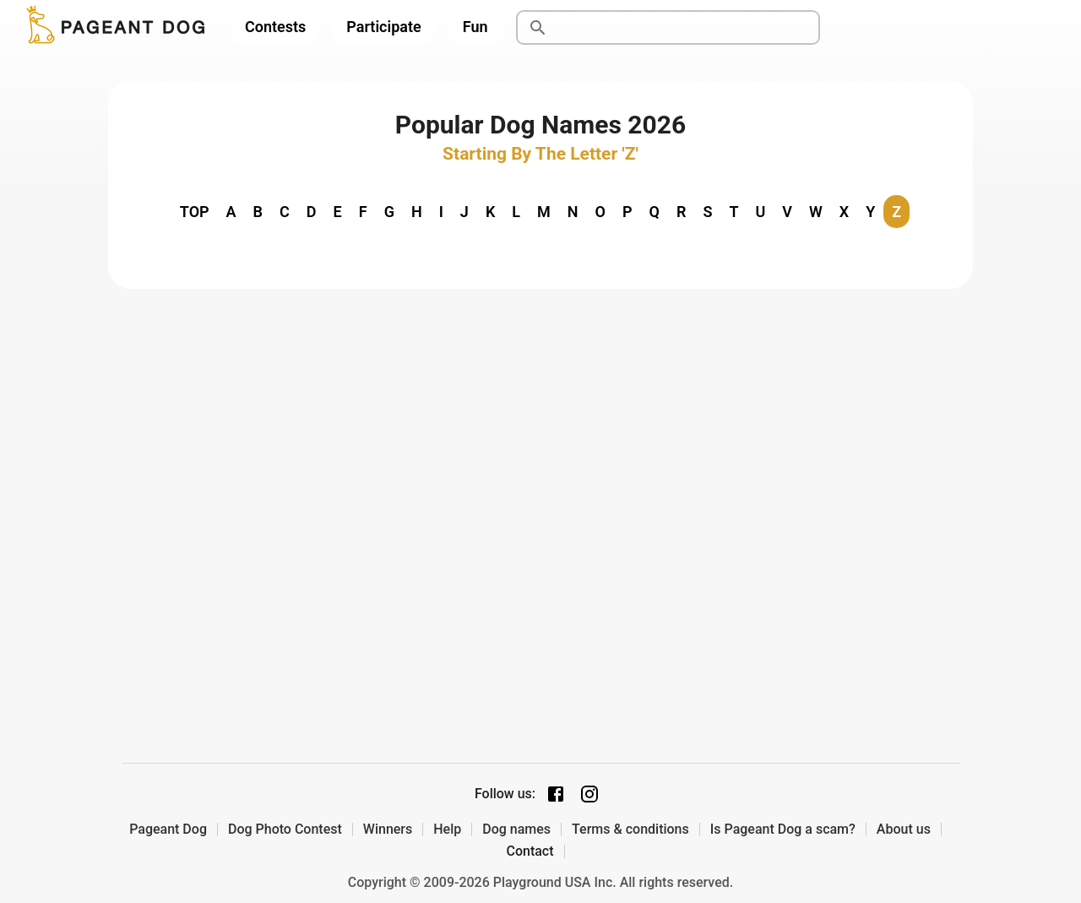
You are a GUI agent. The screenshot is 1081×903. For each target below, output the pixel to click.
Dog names (516, 829)
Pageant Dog (168, 829)
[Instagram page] (589, 794)
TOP (194, 211)
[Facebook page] (556, 794)
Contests (275, 26)
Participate (383, 26)
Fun (475, 26)
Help (447, 829)
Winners (387, 829)
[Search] (687, 28)
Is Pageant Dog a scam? (783, 829)
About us (904, 829)
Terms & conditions (630, 829)
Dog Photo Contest (285, 829)
